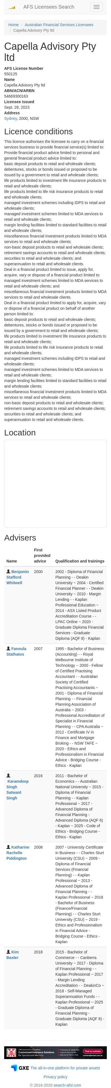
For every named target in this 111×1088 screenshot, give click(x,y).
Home (13, 25)
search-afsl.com (67, 1085)
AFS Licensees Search (48, 7)
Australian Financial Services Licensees (59, 25)
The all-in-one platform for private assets (65, 1068)
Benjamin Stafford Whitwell (17, 577)
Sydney (10, 118)
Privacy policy (56, 1077)
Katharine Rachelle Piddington (17, 853)
